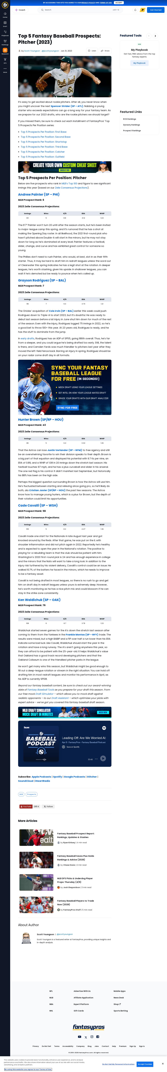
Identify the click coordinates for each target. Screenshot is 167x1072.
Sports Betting (121, 1010)
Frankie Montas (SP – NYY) (82, 634)
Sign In (142, 1046)
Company (80, 1046)
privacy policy (88, 3)
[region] (83, 1064)
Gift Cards (79, 1010)
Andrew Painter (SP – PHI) (38, 194)
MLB (21, 794)
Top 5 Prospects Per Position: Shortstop (44, 141)
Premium (122, 1046)
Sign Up (133, 1046)
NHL (51, 1010)
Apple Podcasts (41, 776)
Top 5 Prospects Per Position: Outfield (42, 156)
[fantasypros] (64, 747)
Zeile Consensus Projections (71, 187)
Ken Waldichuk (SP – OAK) (39, 600)
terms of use (106, 3)
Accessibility (67, 1046)
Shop (117, 1004)
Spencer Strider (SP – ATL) (67, 106)
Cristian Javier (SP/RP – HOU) (47, 490)
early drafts (27, 338)
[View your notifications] (135, 10)
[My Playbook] (139, 63)
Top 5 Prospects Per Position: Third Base (44, 146)
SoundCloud (25, 781)
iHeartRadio (42, 781)
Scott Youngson (32, 50)
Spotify (57, 776)
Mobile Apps (120, 991)
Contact (105, 1046)
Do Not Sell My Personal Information (118, 1064)
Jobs (97, 1046)
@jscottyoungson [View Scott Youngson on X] (50, 50)
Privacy (36, 1046)
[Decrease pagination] (148, 36)
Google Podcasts (74, 776)
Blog (89, 1046)
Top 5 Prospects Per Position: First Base (43, 131)
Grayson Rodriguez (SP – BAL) (42, 280)
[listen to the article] (92, 51)
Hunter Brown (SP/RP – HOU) (40, 419)
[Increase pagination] (155, 36)
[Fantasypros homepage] (5, 6)
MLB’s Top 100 (69, 183)
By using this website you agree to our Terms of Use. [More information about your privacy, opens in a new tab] (28, 1069)
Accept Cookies (145, 1064)
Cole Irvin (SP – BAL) (61, 311)
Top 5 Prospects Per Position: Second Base (45, 136)
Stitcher (92, 776)
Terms (56, 1046)
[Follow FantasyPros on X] (48, 806)
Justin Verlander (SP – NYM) (64, 450)
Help (114, 1046)
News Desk (119, 997)
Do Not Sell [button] (46, 1046)
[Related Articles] (64, 866)
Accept (118, 3)
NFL (51, 991)
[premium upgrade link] (142, 10)
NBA (51, 1004)
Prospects (31, 794)
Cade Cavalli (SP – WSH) (38, 505)
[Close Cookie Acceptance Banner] (163, 1064)
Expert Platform (81, 1004)
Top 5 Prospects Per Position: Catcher (43, 151)
